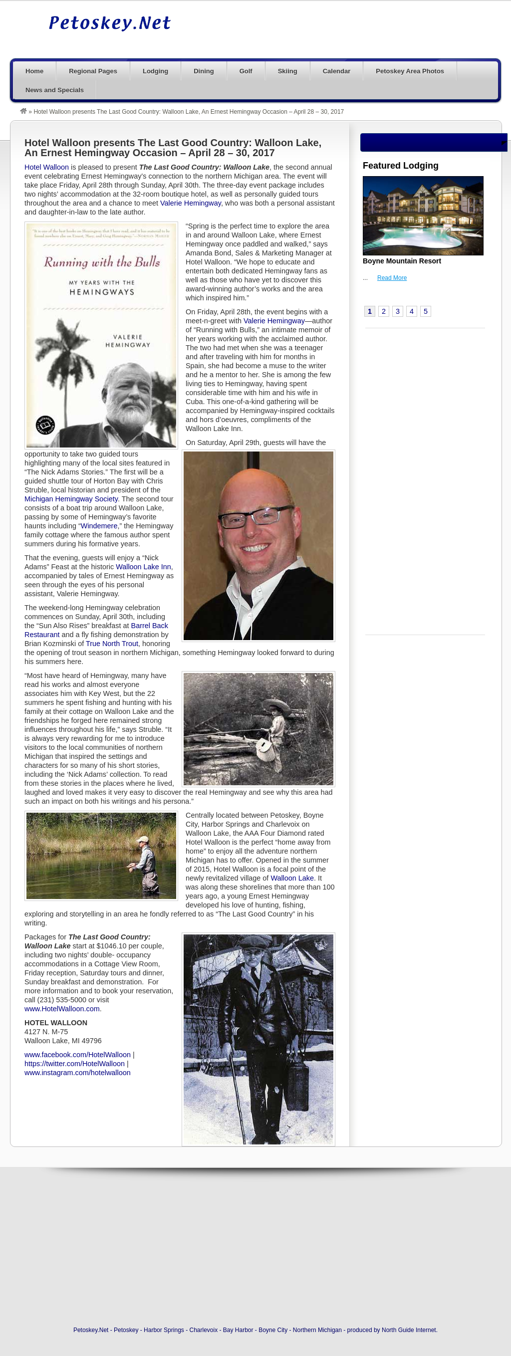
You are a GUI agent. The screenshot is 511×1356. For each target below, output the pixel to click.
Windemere (99, 526)
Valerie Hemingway (190, 203)
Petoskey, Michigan (110, 23)
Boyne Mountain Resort (402, 261)
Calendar (337, 71)
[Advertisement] (319, 28)
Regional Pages (93, 71)
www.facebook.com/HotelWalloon (77, 1055)
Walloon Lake (292, 878)
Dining (204, 71)
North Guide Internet (409, 1330)
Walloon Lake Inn (143, 567)
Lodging (155, 71)
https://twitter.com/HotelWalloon (74, 1064)
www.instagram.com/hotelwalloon (77, 1073)
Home (34, 71)
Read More (392, 277)
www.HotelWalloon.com (62, 1009)
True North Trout (112, 644)
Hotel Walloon (46, 167)
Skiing (287, 71)
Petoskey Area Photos (410, 71)
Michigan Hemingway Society (71, 499)
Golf (246, 71)
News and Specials (54, 90)
